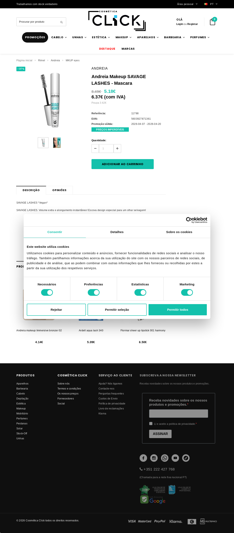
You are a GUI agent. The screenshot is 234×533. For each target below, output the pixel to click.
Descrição (31, 190)
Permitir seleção (117, 309)
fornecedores (65, 398)
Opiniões (59, 190)
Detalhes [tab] (116, 232)
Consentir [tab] (55, 232)
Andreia (55, 60)
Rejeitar (56, 309)
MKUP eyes (72, 60)
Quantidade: (98, 140)
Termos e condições (69, 388)
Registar (192, 24)
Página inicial (24, 60)
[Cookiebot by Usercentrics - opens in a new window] (189, 220)
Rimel (41, 60)
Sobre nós (63, 383)
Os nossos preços (67, 393)
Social (61, 403)
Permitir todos (177, 309)
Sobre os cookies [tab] (179, 232)
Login (179, 24)
